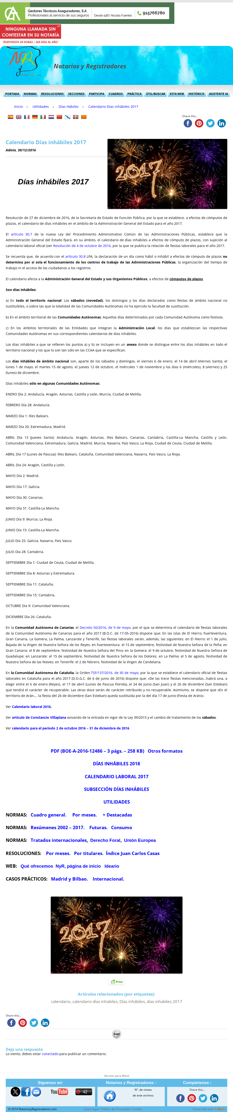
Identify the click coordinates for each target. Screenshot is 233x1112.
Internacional (108, 879)
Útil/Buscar (155, 94)
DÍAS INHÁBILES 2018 (116, 764)
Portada (12, 94)
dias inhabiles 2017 (164, 1001)
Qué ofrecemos (37, 866)
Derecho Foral (105, 840)
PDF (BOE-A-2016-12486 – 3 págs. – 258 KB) (97, 751)
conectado (50, 1054)
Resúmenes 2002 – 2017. (58, 827)
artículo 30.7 (21, 234)
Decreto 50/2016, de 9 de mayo (105, 627)
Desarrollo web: (209, 1109)
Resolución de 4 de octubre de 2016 (82, 245)
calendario (60, 1001)
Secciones (76, 94)
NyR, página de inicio (78, 866)
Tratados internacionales (59, 840)
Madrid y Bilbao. (69, 879)
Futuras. (98, 827)
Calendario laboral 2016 (31, 706)
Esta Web (177, 94)
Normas (30, 94)
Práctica (134, 94)
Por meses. (85, 815)
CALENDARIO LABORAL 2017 (116, 776)
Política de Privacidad (115, 1109)
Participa (96, 94)
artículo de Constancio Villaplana (39, 717)
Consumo (121, 827)
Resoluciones (52, 94)
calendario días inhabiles (95, 1001)
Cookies (137, 1109)
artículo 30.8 (75, 256)
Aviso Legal (91, 1109)
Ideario (111, 866)
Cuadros (116, 94)
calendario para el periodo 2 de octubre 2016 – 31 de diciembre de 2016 (70, 728)
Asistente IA (218, 94)
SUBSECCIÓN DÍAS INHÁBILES (116, 789)
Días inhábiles (132, 1001)
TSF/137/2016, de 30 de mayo (114, 672)
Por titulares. (88, 853)
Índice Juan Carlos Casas (132, 853)
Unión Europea (140, 840)
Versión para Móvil (116, 1076)
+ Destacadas (117, 815)
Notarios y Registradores (90, 66)
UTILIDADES (116, 802)
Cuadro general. (48, 815)
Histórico (196, 94)
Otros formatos (165, 751)
